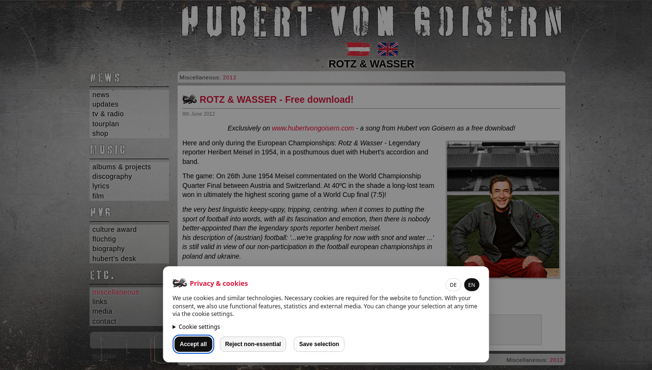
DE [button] (453, 284)
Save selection (319, 344)
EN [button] (471, 284)
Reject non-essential (253, 344)
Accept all (193, 344)
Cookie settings (199, 327)
